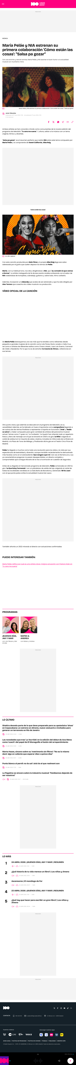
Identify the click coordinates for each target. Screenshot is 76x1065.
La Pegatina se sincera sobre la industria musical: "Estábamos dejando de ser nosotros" (37, 775)
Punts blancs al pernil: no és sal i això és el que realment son (31, 765)
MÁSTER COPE (61, 1042)
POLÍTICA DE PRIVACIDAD (19, 1042)
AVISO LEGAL (6, 1042)
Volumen (59, 1061)
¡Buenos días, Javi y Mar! (9, 638)
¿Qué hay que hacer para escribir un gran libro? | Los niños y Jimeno (39, 902)
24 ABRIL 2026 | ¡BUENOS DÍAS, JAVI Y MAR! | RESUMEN (37, 864)
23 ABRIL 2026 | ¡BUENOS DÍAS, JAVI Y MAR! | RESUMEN (37, 892)
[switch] (38, 1054)
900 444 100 (18, 1017)
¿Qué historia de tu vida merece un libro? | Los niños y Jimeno (40, 873)
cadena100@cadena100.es (34, 1017)
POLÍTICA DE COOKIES (34, 1042)
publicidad (52, 1042)
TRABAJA (44, 1042)
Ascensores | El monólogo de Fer (26, 883)
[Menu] (3, 4)
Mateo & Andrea (25, 638)
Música (5, 40)
